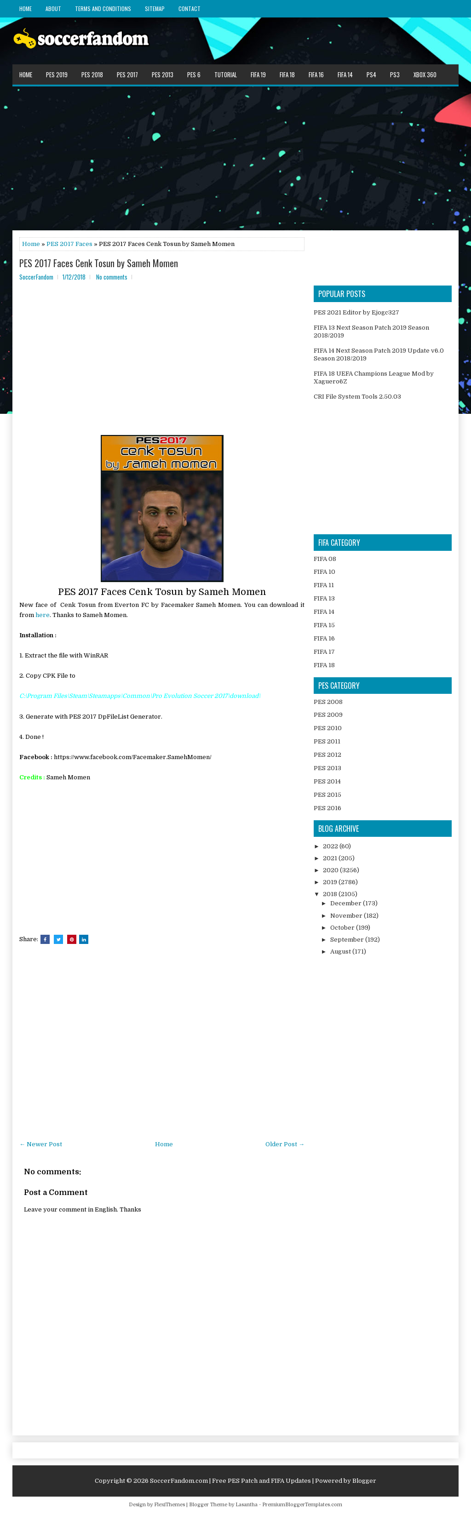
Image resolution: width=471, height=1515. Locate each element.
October (343, 927)
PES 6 (194, 74)
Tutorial (225, 74)
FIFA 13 (324, 598)
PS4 (371, 74)
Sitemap (155, 8)
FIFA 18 (287, 74)
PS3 (395, 74)
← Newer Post (40, 1144)
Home (25, 8)
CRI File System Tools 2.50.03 (357, 396)
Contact (189, 8)
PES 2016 (327, 808)
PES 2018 (92, 74)
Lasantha (247, 1505)
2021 (331, 858)
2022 (331, 846)
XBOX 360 (425, 74)
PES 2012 (327, 754)
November (347, 915)
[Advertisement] (235, 157)
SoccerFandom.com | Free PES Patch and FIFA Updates (230, 1480)
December (346, 903)
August (341, 951)
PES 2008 (328, 701)
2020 (331, 870)
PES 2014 (327, 781)
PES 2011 (327, 741)
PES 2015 (327, 794)
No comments (111, 276)
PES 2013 (162, 74)
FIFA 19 (258, 74)
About (53, 8)
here (42, 615)
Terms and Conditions (103, 8)
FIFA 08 (325, 558)
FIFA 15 (324, 625)
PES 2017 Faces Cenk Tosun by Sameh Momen (98, 263)
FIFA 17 (324, 651)
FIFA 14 (345, 74)
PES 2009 (328, 714)
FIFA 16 (316, 74)
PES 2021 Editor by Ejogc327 (356, 312)
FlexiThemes (169, 1505)
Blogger (364, 1480)
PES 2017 (127, 74)
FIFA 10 (324, 571)
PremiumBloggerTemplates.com (302, 1505)
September (347, 939)
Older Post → (284, 1144)
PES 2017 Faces (69, 243)
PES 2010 (328, 728)
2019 (331, 882)
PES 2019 (57, 74)
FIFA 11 (324, 585)
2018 (331, 894)
